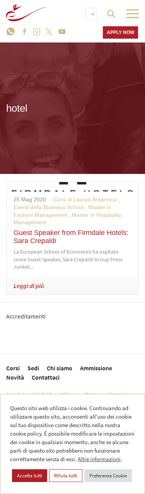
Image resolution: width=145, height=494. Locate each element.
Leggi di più (29, 286)
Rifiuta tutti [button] (65, 475)
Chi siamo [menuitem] (59, 368)
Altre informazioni (99, 459)
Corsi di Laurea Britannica (85, 199)
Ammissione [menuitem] (96, 368)
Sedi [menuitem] (33, 368)
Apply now (120, 32)
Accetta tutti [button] (29, 475)
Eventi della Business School (49, 207)
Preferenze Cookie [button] (108, 475)
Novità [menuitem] (15, 377)
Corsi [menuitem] (13, 368)
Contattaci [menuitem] (46, 377)
